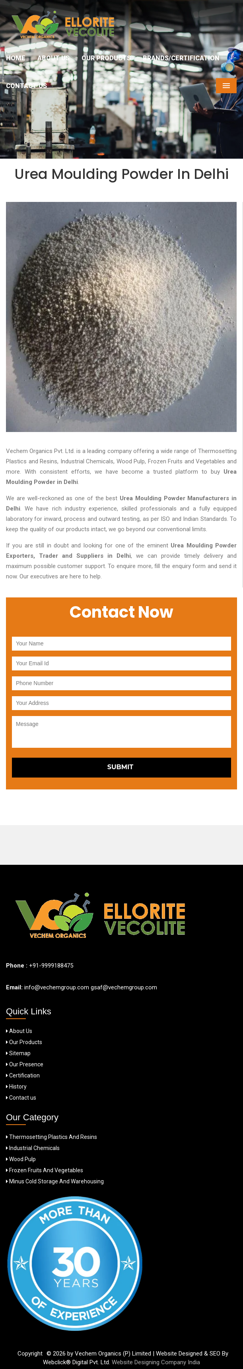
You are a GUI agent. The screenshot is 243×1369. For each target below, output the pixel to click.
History (16, 1086)
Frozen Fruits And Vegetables (44, 1170)
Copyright (30, 1353)
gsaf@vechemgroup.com (124, 987)
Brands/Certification (181, 58)
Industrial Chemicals (33, 1148)
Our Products (106, 58)
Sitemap (18, 1053)
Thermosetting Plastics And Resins (51, 1137)
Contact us (21, 1097)
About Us (53, 58)
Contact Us (26, 86)
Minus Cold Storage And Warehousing (55, 1181)
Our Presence (24, 1064)
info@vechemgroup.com (56, 987)
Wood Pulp (21, 1159)
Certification (23, 1075)
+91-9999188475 (51, 965)
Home (15, 58)
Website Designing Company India (156, 1362)
